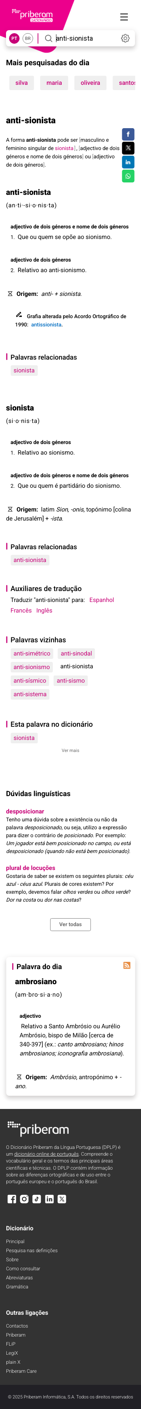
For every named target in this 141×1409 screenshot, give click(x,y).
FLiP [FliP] (10, 1344)
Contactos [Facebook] (17, 1326)
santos (128, 82)
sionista (24, 370)
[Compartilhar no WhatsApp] (128, 176)
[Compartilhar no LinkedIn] (128, 162)
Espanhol (101, 599)
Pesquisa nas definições (32, 1251)
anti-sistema (30, 694)
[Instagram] (24, 1202)
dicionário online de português (46, 1154)
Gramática (17, 1287)
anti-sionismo (32, 667)
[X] (62, 1202)
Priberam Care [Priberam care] (21, 1371)
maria (54, 82)
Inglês (44, 610)
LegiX (12, 1353)
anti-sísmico (30, 680)
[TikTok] (36, 1202)
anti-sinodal (76, 653)
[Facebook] (11, 1202)
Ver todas (70, 925)
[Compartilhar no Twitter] (128, 148)
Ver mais (70, 750)
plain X (13, 1362)
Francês (21, 610)
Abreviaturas (19, 1278)
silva (21, 82)
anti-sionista (30, 560)
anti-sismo (71, 680)
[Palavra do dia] (126, 965)
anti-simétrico (32, 653)
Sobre (12, 1260)
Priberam (16, 1335)
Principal (15, 1242)
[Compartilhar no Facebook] (128, 134)
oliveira (90, 82)
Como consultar (23, 1269)
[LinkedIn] (49, 1202)
